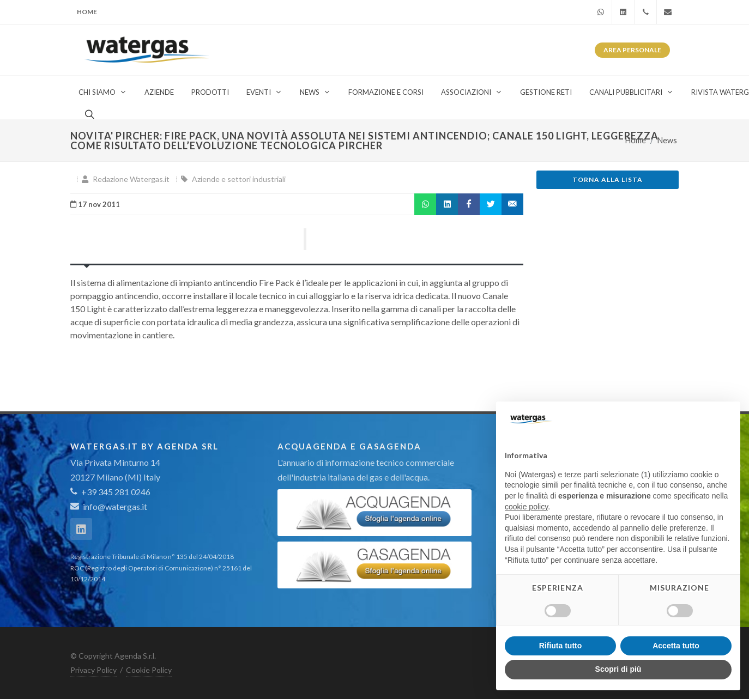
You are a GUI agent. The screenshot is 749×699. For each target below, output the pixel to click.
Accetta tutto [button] (676, 645)
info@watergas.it (115, 506)
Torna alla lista (607, 179)
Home (87, 12)
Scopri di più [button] (618, 669)
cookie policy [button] (526, 506)
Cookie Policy (149, 669)
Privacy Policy (93, 669)
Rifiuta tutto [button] (560, 645)
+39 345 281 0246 (110, 492)
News (667, 140)
